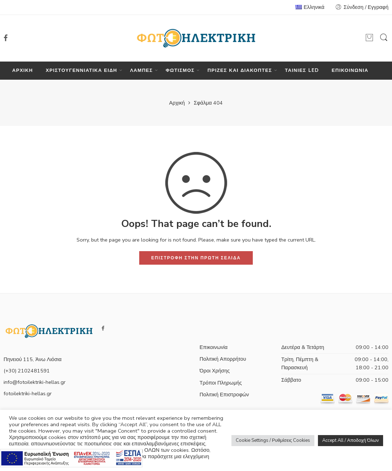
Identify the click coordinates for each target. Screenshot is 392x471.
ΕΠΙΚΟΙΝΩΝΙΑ (350, 70)
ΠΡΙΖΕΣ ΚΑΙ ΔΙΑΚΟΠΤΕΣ (240, 70)
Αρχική (177, 102)
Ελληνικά (310, 7)
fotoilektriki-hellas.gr (28, 393)
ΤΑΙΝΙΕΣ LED (302, 70)
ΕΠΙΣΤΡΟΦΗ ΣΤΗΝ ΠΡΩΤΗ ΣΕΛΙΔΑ (196, 258)
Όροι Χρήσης (215, 370)
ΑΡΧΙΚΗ (22, 70)
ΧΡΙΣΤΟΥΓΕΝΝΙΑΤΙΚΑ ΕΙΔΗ (81, 70)
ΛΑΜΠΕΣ (141, 70)
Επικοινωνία (214, 347)
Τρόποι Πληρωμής (221, 382)
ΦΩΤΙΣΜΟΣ (180, 70)
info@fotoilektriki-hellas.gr (35, 382)
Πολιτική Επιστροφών (224, 394)
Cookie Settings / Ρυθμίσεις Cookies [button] (273, 440)
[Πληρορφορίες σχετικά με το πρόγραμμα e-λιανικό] (71, 457)
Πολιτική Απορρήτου (223, 358)
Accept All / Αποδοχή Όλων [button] (350, 440)
